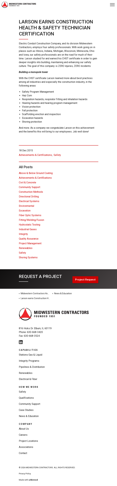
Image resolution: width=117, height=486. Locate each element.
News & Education (29, 416)
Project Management (30, 243)
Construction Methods (31, 191)
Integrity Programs (29, 360)
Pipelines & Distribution (32, 366)
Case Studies (26, 410)
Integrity (23, 234)
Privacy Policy (25, 473)
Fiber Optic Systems (30, 215)
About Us (24, 428)
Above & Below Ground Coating (36, 173)
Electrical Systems (29, 201)
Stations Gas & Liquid (30, 354)
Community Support (29, 187)
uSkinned (33, 480)
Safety (57, 155)
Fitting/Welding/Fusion (31, 219)
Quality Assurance (28, 238)
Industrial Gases (28, 229)
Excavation (25, 210)
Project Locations (28, 440)
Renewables (25, 248)
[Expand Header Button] (112, 4)
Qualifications (26, 397)
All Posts (26, 167)
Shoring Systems (28, 257)
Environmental (26, 205)
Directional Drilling (29, 196)
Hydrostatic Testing (29, 224)
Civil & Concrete (27, 182)
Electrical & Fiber (28, 379)
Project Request (85, 280)
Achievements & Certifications (35, 155)
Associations (26, 447)
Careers (23, 434)
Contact (23, 453)
